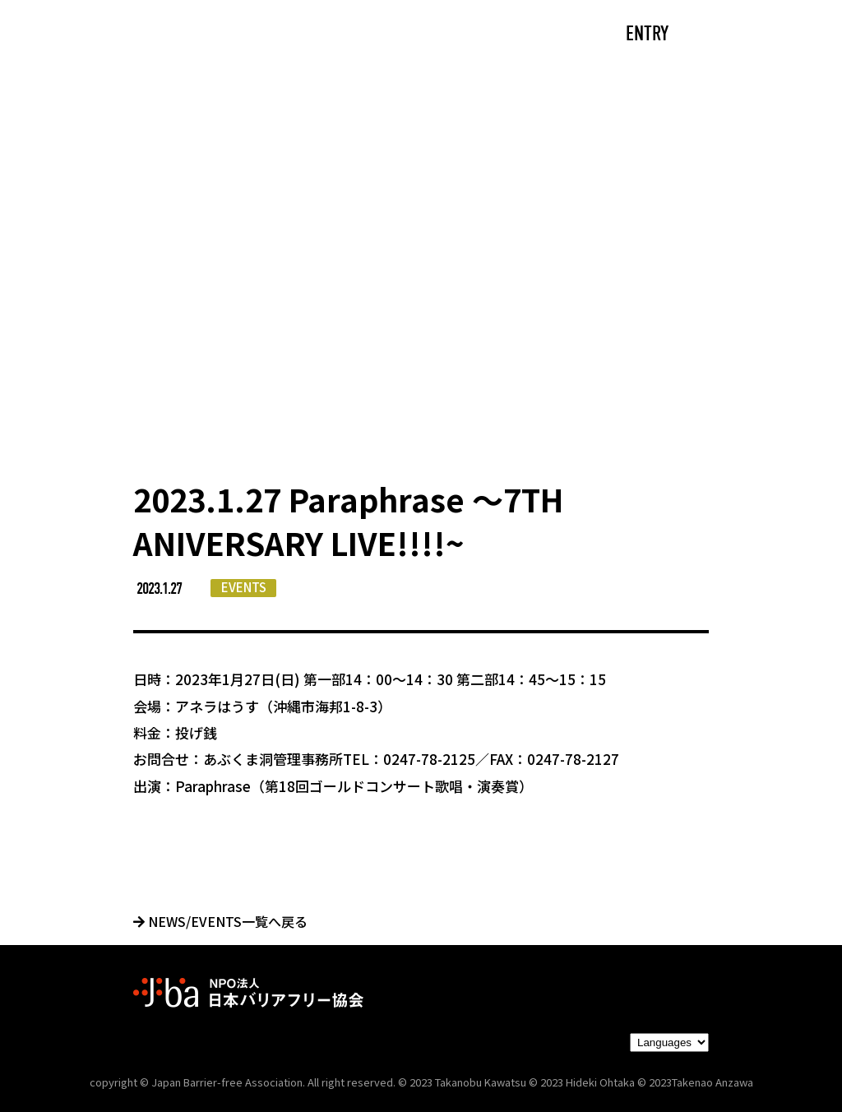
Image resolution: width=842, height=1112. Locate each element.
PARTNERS (497, 35)
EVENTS (243, 587)
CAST (199, 35)
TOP (134, 35)
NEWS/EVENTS (379, 35)
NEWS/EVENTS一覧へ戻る (220, 921)
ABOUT (273, 35)
